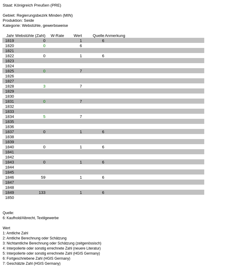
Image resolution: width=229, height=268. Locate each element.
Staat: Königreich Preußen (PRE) (32, 5)
